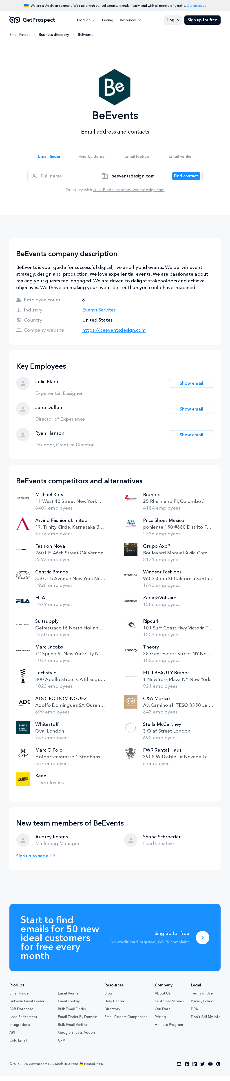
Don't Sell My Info (206, 1022)
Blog (108, 998)
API (12, 1038)
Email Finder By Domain (77, 1022)
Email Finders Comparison (126, 1022)
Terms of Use (202, 998)
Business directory (54, 34)
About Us (162, 998)
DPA (194, 1014)
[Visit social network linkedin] (194, 1069)
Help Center (114, 1006)
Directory (112, 1014)
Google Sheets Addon (76, 1038)
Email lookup (137, 157)
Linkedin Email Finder (26, 1006)
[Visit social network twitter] (202, 1069)
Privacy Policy (202, 1006)
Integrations (19, 1030)
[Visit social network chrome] (218, 1069)
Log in (173, 20)
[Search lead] (182, 179)
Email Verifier (69, 998)
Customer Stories (169, 1006)
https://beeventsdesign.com (114, 335)
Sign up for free (202, 20)
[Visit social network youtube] (210, 1069)
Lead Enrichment (23, 1022)
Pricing (107, 20)
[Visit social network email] (179, 1069)
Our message (196, 6)
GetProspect (32, 20)
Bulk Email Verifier (73, 1030)
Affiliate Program (169, 1030)
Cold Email (18, 1045)
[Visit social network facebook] (187, 1069)
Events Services (99, 315)
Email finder (49, 157)
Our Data (162, 1014)
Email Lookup (69, 1006)
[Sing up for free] (202, 943)
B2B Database (21, 1014)
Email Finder (19, 34)
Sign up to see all (35, 861)
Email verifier (181, 157)
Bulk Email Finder (72, 1014)
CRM (62, 1045)
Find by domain (93, 157)
